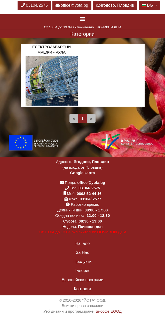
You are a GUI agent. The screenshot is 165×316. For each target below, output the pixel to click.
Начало (82, 243)
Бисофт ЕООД (109, 311)
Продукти (83, 261)
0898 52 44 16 (89, 193)
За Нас (82, 252)
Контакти (82, 289)
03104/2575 (34, 5)
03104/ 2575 (89, 188)
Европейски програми (83, 280)
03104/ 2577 (90, 199)
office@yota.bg (72, 5)
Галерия (82, 270)
